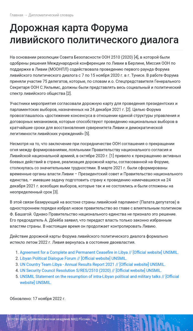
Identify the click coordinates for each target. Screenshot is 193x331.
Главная (17, 15)
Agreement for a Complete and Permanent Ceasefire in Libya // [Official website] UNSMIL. (99, 252)
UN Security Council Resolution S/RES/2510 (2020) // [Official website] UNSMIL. (91, 270)
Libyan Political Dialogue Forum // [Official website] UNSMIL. (73, 258)
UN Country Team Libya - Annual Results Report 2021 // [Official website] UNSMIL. (93, 264)
